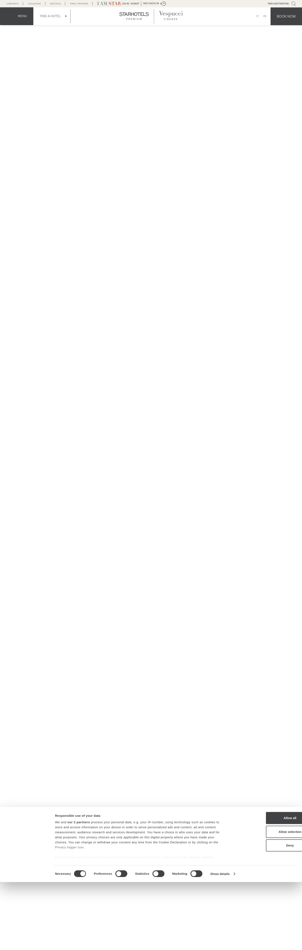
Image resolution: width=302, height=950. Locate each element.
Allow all (267, 886)
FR (264, 16)
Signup (135, 4)
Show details (220, 942)
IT (257, 16)
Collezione (34, 4)
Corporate (12, 4)
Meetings (55, 4)
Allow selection (266, 899)
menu (22, 16)
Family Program (79, 4)
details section (201, 925)
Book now (286, 16)
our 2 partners (78, 890)
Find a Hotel (50, 16)
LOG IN (125, 4)
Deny (267, 913)
